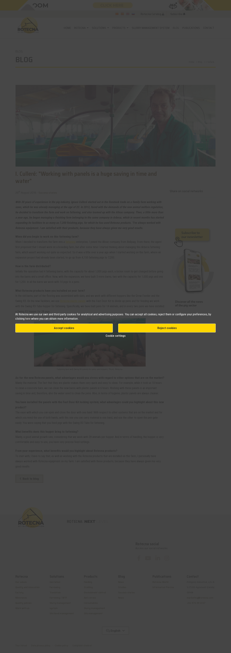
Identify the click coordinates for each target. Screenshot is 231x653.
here (28, 318)
